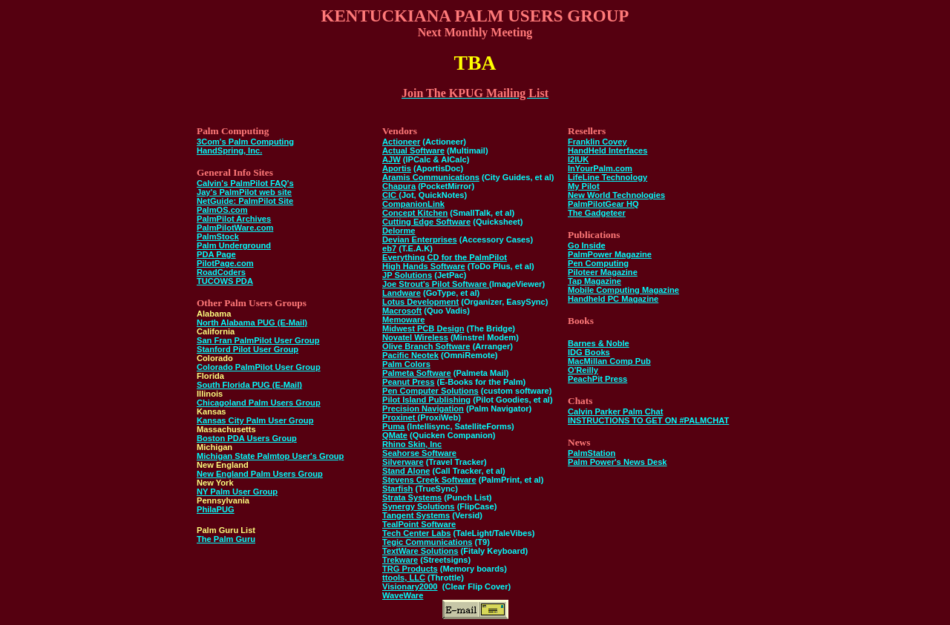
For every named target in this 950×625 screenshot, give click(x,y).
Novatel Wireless (415, 337)
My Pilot (584, 186)
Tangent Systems (416, 515)
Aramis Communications (430, 177)
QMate (394, 435)
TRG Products (410, 568)
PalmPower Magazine (610, 254)
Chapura (399, 186)
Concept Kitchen (415, 212)
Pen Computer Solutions (430, 390)
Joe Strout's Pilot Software (435, 284)
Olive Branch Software (426, 346)
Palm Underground (234, 245)
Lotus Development (420, 301)
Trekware (400, 559)
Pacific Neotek (410, 355)
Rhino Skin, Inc (412, 444)
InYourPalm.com (600, 168)
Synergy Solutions (418, 506)
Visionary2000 (410, 586)
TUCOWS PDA (225, 281)
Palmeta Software (416, 372)
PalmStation (591, 453)
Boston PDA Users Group (247, 438)
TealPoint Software (419, 524)
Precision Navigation (423, 408)
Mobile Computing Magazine (623, 289)
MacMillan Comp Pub (609, 361)
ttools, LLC (403, 577)
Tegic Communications (427, 542)
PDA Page (216, 254)
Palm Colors (406, 364)
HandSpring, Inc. (229, 150)
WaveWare (402, 595)
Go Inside (587, 245)
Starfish (397, 488)
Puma (393, 426)
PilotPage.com (225, 263)
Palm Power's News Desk (617, 461)
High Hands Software (423, 266)
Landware (401, 292)
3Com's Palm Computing (245, 141)
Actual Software (413, 150)
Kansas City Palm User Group (255, 420)
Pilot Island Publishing (426, 399)
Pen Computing (598, 263)
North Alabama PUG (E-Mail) (252, 322)
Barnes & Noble (598, 343)
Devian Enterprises (419, 239)
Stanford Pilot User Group (247, 349)
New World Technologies (616, 195)
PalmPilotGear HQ (603, 203)
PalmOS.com (222, 209)
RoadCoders (221, 272)
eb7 (389, 248)
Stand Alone (406, 470)
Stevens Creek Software (429, 479)
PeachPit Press (597, 378)
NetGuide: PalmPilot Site (245, 200)
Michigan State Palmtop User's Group (270, 456)
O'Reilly (583, 370)
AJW (391, 159)
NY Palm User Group (237, 491)
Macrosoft (402, 310)
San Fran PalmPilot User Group (258, 340)
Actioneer (401, 141)
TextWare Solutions (420, 550)
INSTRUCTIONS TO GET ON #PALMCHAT (648, 420)
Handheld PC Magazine (613, 298)
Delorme (398, 230)
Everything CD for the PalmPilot (444, 257)
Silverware (403, 461)
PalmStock (218, 236)
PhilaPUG (216, 509)
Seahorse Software (419, 453)
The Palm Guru (226, 539)
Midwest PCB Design (423, 328)
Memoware (403, 319)
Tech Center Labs (416, 533)
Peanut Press (408, 381)
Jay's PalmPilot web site (244, 192)
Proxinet (400, 417)
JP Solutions (407, 275)
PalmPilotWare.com (235, 227)
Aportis (396, 168)
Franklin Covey (597, 141)
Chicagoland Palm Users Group (259, 402)
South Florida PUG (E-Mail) (249, 384)
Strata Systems (412, 497)
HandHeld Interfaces (607, 150)
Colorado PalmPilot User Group (259, 367)
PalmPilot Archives (234, 218)
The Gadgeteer (597, 212)
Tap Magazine (594, 281)
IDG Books (589, 352)
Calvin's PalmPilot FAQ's (245, 183)
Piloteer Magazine (603, 272)
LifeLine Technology (607, 177)
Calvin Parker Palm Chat (615, 411)
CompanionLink (413, 203)
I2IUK (578, 159)
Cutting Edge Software (426, 221)
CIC (390, 195)
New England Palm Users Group (260, 473)
